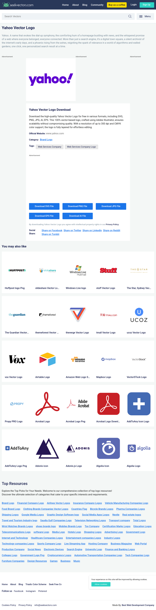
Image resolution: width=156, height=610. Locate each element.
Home (65, 4)
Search (131, 17)
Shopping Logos (93, 532)
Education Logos (142, 526)
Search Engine (74, 549)
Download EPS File (44, 216)
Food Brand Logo (11, 509)
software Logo (41, 532)
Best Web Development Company (138, 605)
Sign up (146, 4)
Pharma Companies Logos (130, 509)
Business (65, 561)
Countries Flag (79, 509)
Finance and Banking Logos (120, 549)
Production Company (13, 549)
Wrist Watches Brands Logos (17, 526)
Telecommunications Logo (16, 532)
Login (134, 4)
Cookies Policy (9, 605)
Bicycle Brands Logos (101, 509)
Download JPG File (111, 206)
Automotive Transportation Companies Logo (98, 555)
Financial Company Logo (30, 503)
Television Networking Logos (90, 520)
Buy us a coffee (116, 4)
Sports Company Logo (49, 543)
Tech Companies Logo (137, 555)
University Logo (93, 549)
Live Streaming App (74, 543)
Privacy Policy (25, 605)
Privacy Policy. (112, 224)
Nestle (115, 514)
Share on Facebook (52, 230)
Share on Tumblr (50, 234)
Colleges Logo (9, 555)
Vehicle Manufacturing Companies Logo (126, 503)
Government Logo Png (32, 555)
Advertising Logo (114, 532)
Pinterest (42, 591)
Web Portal (141, 543)
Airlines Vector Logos (58, 503)
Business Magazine (121, 543)
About (75, 4)
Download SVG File (44, 206)
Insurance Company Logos (87, 503)
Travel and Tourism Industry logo (19, 520)
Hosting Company (98, 543)
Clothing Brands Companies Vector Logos (45, 509)
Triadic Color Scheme (36, 584)
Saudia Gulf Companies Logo (56, 520)
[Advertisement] (14, 103)
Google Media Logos (33, 514)
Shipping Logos (10, 514)
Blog (84, 4)
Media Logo (58, 532)
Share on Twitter (72, 230)
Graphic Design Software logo (63, 514)
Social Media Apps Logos (95, 514)
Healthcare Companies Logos (47, 538)
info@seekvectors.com (45, 605)
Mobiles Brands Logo (70, 526)
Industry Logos (112, 538)
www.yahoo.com (55, 133)
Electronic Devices (54, 549)
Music (77, 561)
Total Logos (139, 520)
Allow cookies (101, 584)
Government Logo (135, 532)
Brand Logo (46, 139)
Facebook (18, 591)
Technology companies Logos (18, 543)
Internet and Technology (15, 538)
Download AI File (77, 216)
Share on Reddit (111, 230)
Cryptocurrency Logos (59, 555)
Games (53, 561)
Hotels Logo (74, 532)
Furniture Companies (13, 561)
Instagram (31, 591)
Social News (34, 549)
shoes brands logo (46, 526)
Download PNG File (77, 206)
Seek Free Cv (55, 584)
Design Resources (37, 561)
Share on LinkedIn (92, 230)
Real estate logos (131, 514)
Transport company (119, 520)
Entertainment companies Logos (83, 538)
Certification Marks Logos (116, 526)
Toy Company (92, 526)
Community (97, 4)
